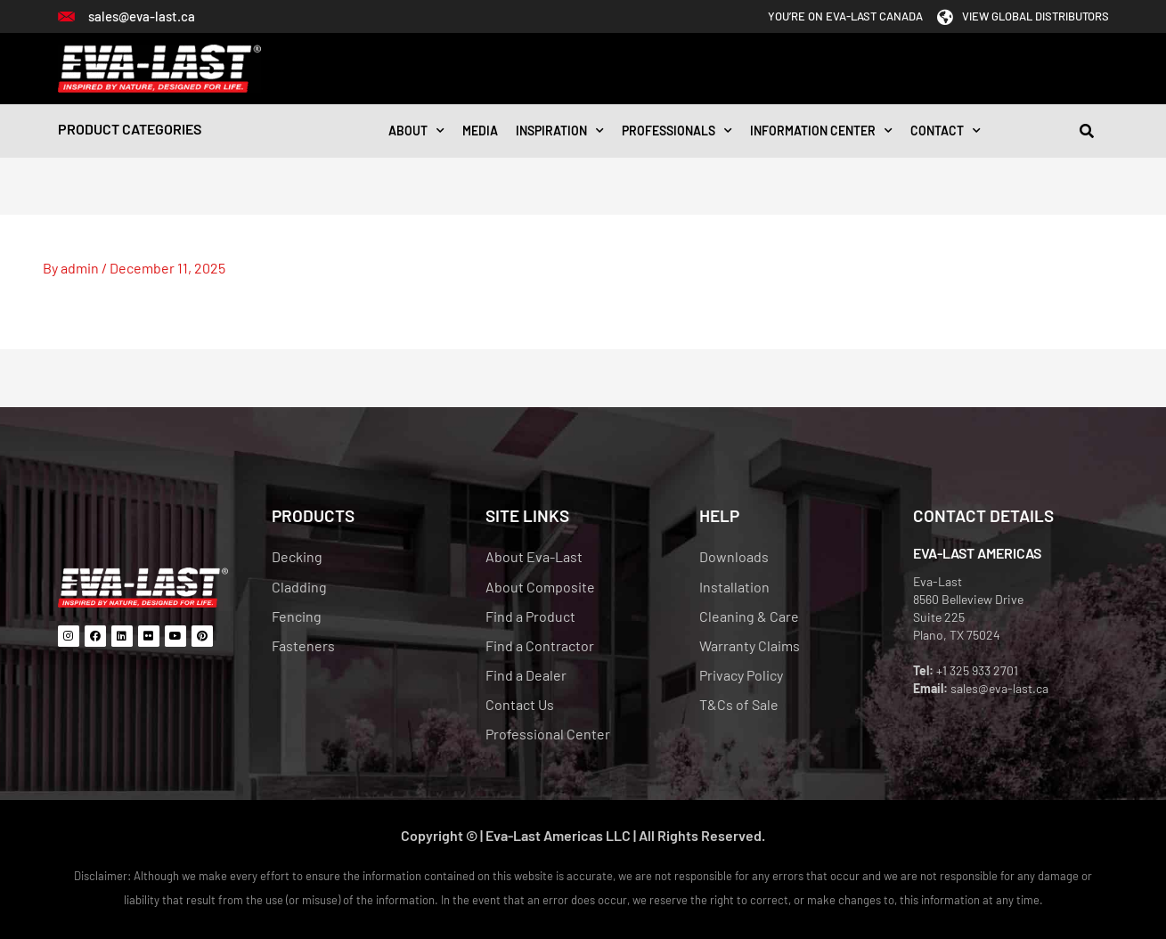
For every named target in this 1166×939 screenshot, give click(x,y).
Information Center (821, 131)
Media (480, 130)
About (416, 131)
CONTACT (945, 131)
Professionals (677, 131)
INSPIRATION (560, 131)
